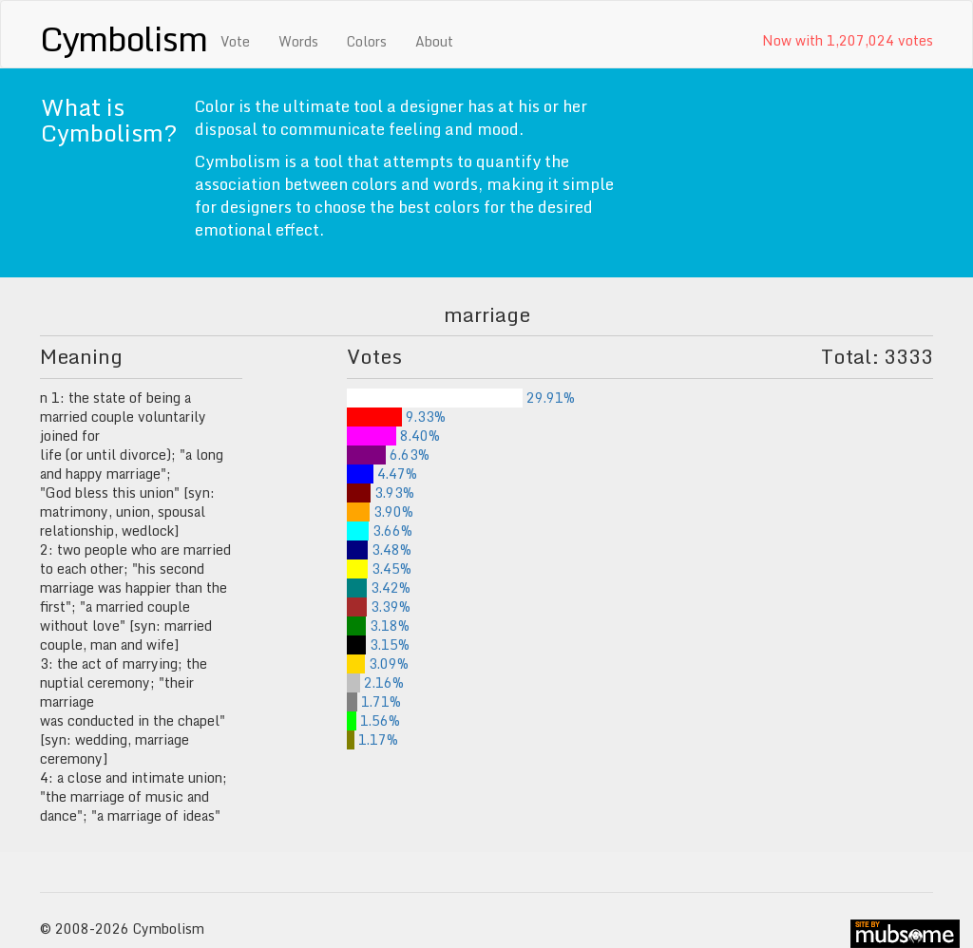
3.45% (378, 568)
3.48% (378, 549)
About (434, 41)
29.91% (460, 397)
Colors (367, 41)
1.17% (372, 739)
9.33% (396, 416)
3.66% (379, 530)
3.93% (380, 492)
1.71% (374, 701)
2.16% (375, 682)
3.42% (378, 587)
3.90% (380, 511)
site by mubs (905, 934)
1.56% (373, 720)
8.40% (393, 435)
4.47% (382, 473)
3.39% (378, 606)
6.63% (388, 454)
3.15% (378, 644)
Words (298, 41)
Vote (235, 41)
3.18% (378, 625)
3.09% (378, 663)
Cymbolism (123, 38)
